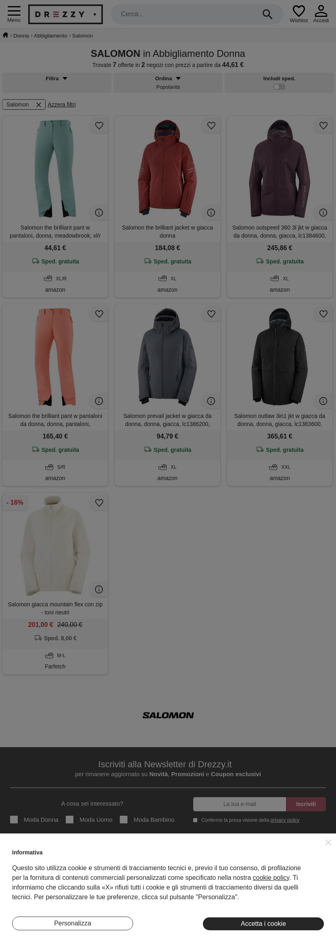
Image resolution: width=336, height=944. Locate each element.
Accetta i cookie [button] (263, 923)
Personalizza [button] (72, 923)
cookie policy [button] (271, 877)
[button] (328, 842)
